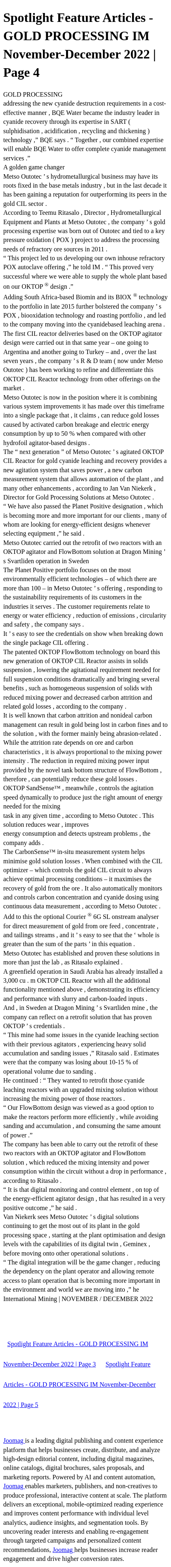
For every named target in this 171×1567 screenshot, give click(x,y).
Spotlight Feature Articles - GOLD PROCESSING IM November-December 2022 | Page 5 (79, 1384)
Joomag (14, 1440)
